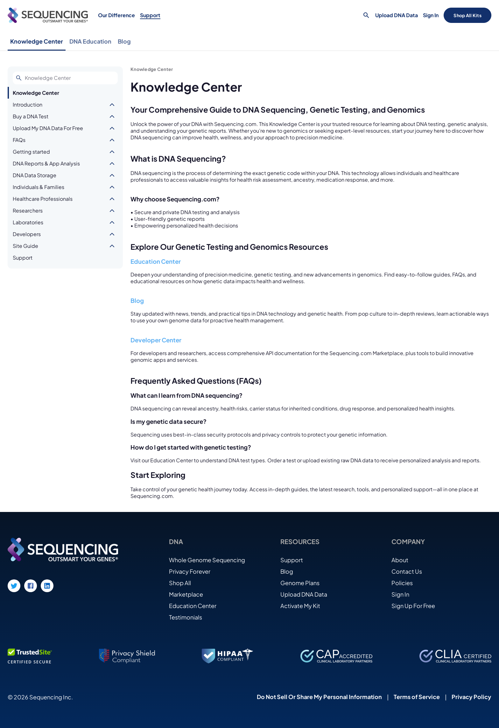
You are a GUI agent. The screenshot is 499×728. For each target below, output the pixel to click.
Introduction (27, 104)
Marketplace (186, 594)
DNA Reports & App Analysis (46, 163)
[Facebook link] (30, 585)
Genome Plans (300, 582)
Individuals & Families (38, 187)
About (399, 560)
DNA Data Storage (34, 175)
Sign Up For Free (413, 605)
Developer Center (155, 340)
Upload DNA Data (396, 15)
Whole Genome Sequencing (207, 560)
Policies (402, 582)
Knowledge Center (36, 41)
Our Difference (116, 15)
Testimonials (185, 617)
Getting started (31, 151)
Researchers (28, 210)
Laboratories (28, 222)
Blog (124, 41)
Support (150, 15)
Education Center (155, 261)
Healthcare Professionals (43, 198)
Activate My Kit (300, 605)
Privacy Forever (189, 571)
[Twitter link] (14, 585)
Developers (27, 234)
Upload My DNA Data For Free (48, 128)
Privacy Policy (471, 696)
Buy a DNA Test (30, 116)
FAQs (19, 139)
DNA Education (90, 41)
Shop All (180, 582)
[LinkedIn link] (47, 585)
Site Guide (25, 245)
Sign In (431, 15)
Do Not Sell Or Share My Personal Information (319, 696)
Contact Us (406, 571)
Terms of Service (417, 696)
